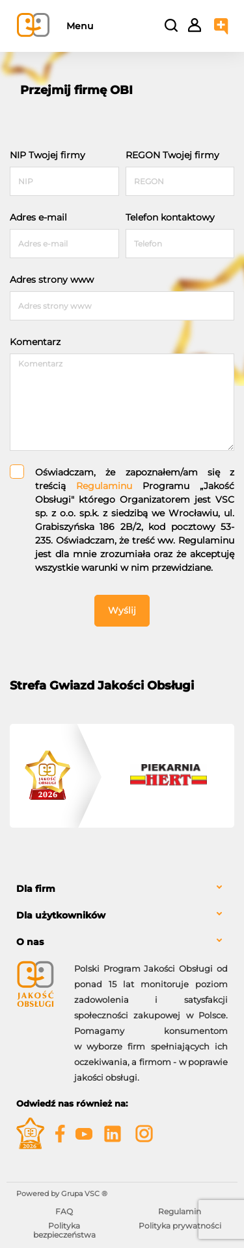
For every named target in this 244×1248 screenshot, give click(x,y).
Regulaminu (104, 486)
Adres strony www (52, 279)
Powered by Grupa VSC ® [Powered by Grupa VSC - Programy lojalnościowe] (61, 1193)
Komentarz (35, 342)
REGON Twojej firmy (172, 155)
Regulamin (179, 1211)
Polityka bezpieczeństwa (64, 1230)
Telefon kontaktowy (170, 217)
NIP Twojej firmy (47, 155)
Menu (79, 26)
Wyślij (122, 610)
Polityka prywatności (180, 1225)
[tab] (122, 889)
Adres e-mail (38, 217)
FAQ (64, 1211)
